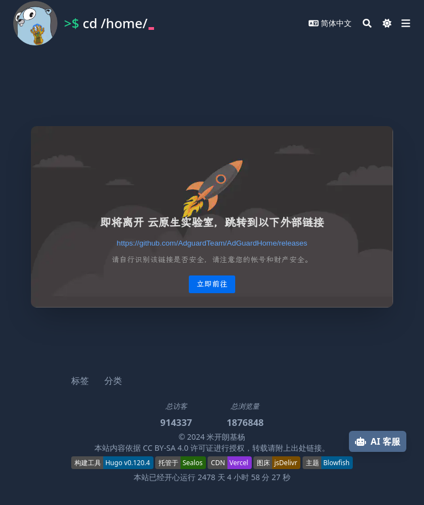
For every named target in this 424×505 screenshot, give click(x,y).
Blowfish (337, 462)
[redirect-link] (211, 243)
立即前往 (212, 284)
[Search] (367, 23)
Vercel (239, 462)
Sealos (193, 462)
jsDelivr (286, 462)
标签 (80, 380)
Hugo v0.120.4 (127, 462)
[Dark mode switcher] (387, 23)
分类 (113, 380)
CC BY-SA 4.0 (166, 447)
